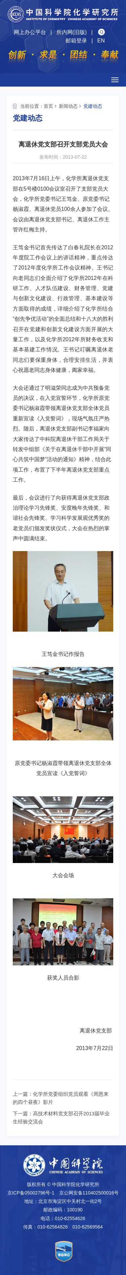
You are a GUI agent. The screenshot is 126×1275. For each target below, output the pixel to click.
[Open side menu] (115, 79)
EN (100, 40)
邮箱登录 (76, 40)
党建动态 (92, 106)
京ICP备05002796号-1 (30, 1193)
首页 (48, 106)
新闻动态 (68, 106)
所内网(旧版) (71, 32)
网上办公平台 (30, 32)
